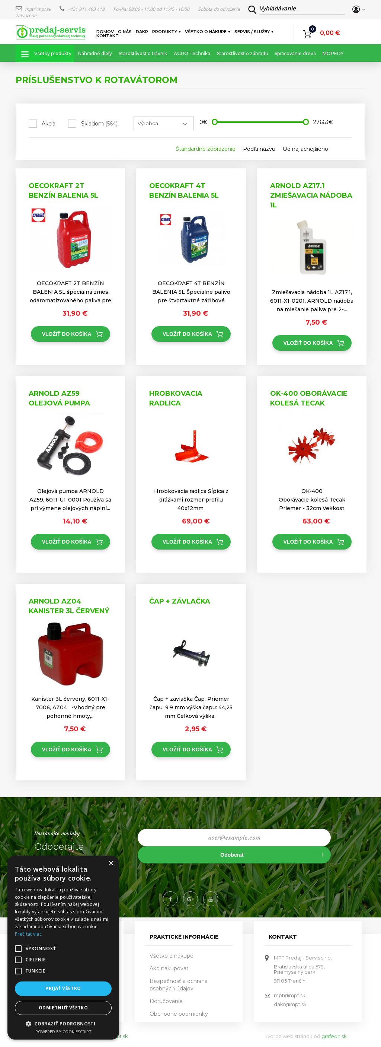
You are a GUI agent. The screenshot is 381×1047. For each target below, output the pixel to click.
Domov (105, 32)
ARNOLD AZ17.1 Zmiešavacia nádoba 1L (311, 195)
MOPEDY (333, 53)
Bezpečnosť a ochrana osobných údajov (179, 985)
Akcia (48, 123)
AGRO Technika (192, 53)
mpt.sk (120, 1036)
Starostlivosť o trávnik (143, 53)
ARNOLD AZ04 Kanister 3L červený (69, 606)
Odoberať (232, 855)
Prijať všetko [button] (63, 988)
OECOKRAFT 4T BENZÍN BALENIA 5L (184, 191)
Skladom (99, 123)
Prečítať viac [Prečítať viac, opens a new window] (28, 934)
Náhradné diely (95, 53)
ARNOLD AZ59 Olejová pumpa (59, 398)
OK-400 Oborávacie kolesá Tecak (309, 398)
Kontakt (107, 36)
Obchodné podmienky (179, 1014)
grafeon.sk (334, 1036)
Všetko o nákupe (206, 32)
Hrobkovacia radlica (175, 398)
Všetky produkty (52, 53)
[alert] (63, 948)
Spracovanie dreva (295, 53)
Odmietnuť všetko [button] (63, 1008)
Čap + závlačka (179, 601)
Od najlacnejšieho (305, 149)
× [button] (110, 863)
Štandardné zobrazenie (206, 149)
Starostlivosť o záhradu (242, 53)
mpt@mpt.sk (34, 9)
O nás (125, 32)
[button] (63, 1023)
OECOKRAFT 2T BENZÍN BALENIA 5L (63, 191)
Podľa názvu (259, 149)
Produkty (165, 32)
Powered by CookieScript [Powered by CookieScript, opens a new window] (63, 1031)
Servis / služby (252, 32)
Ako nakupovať (169, 968)
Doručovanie (166, 1001)
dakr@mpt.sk (290, 1004)
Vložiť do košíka (67, 334)
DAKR (142, 32)
